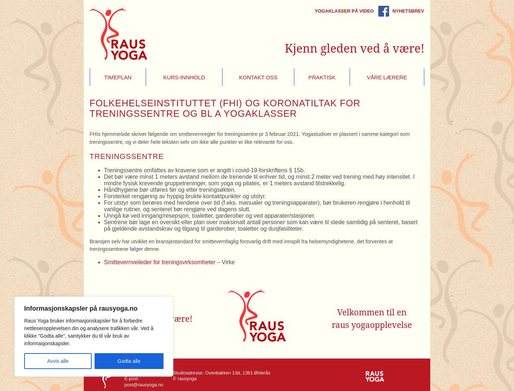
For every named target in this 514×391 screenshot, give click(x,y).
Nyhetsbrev (408, 11)
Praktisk (322, 77)
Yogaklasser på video (344, 11)
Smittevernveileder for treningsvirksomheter (159, 262)
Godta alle (128, 361)
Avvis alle (58, 361)
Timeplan (118, 77)
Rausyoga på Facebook (383, 11)
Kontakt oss (258, 77)
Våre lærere (387, 77)
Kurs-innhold (184, 77)
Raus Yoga (118, 34)
